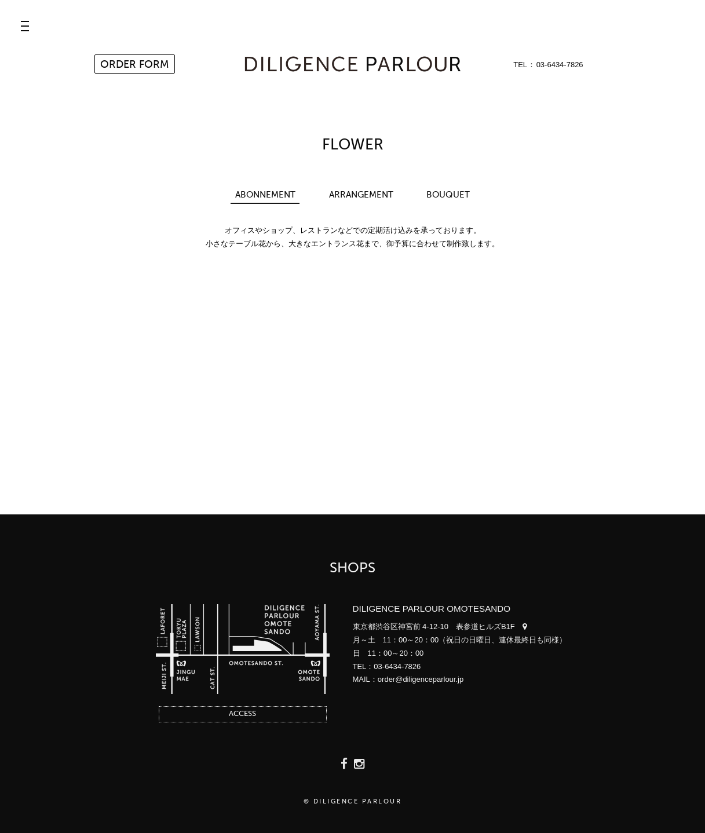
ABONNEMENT (265, 195)
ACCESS (242, 714)
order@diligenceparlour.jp (420, 679)
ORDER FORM (134, 65)
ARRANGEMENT (361, 195)
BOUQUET (448, 195)
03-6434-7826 (559, 64)
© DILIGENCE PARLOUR (353, 802)
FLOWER (352, 145)
